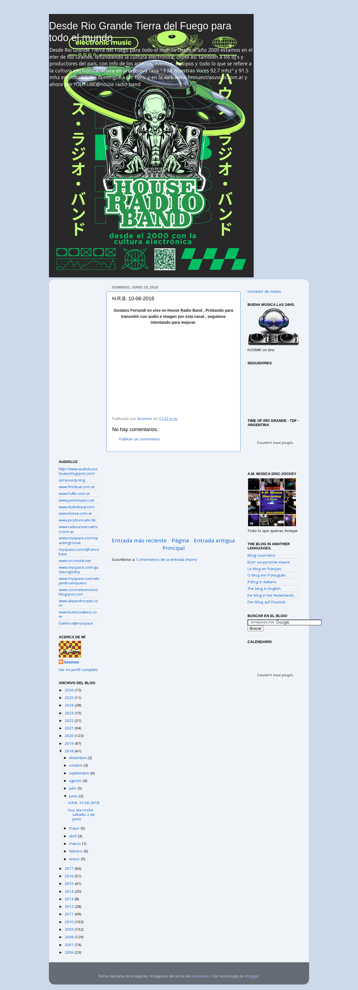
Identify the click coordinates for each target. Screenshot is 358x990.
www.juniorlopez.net (76, 500)
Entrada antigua (214, 540)
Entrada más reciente (139, 540)
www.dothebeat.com (77, 506)
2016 (70, 875)
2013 (70, 898)
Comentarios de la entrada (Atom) (166, 559)
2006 (70, 952)
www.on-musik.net (75, 560)
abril (73, 835)
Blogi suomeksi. (262, 555)
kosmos (71, 662)
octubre (76, 765)
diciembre (78, 757)
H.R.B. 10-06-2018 (83, 802)
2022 (70, 720)
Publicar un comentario (139, 438)
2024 (70, 705)
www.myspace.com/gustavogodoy (78, 569)
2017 (70, 868)
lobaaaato (200, 976)
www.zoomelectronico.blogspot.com (79, 592)
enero (75, 858)
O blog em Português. (267, 575)
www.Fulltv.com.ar (74, 493)
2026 (70, 690)
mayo (75, 828)
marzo (75, 843)
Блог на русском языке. (269, 561)
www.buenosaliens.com (78, 614)
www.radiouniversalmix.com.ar (78, 529)
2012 (70, 906)
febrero (76, 851)
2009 (70, 929)
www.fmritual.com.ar (77, 486)
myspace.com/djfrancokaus (79, 551)
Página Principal (175, 544)
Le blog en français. (265, 568)
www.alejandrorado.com (78, 603)
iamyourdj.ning (72, 480)
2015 (70, 883)
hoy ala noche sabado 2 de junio (81, 814)
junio (74, 795)
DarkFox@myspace (76, 623)
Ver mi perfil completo (78, 669)
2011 (70, 913)
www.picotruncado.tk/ (77, 520)
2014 (70, 891)
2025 (70, 697)
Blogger (252, 976)
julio (73, 788)
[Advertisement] (173, 494)
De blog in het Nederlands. (271, 595)
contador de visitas (264, 291)
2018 (70, 750)
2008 (70, 936)
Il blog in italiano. (262, 581)
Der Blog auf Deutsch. (267, 601)
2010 (70, 921)
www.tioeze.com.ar (75, 513)
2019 (70, 743)
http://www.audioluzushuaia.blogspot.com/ (78, 471)
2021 (70, 728)
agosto (76, 780)
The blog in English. (264, 588)
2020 (70, 735)
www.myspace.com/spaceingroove (78, 540)
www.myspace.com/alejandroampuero (79, 580)
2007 (70, 944)
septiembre (79, 773)
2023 (70, 712)
